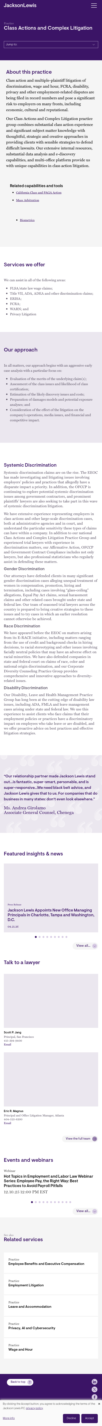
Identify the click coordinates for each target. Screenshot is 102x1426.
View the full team (78, 1138)
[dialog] (51, 1413)
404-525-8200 (13, 1119)
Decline (71, 1418)
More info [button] (9, 1418)
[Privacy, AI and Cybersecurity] (51, 1325)
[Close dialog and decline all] (99, 1402)
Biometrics (27, 220)
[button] (36, 937)
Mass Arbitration (27, 200)
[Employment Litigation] (51, 1282)
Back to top (18, 1388)
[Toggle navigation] (94, 5)
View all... (83, 946)
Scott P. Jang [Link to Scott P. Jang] (12, 1032)
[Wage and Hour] (51, 1346)
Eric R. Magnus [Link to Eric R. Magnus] (13, 1111)
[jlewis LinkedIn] (94, 1388)
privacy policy (34, 1408)
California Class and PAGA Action (38, 192)
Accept (89, 1418)
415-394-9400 (13, 1040)
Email (7, 1044)
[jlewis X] (94, 1395)
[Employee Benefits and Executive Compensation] (51, 1261)
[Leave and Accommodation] (51, 1303)
